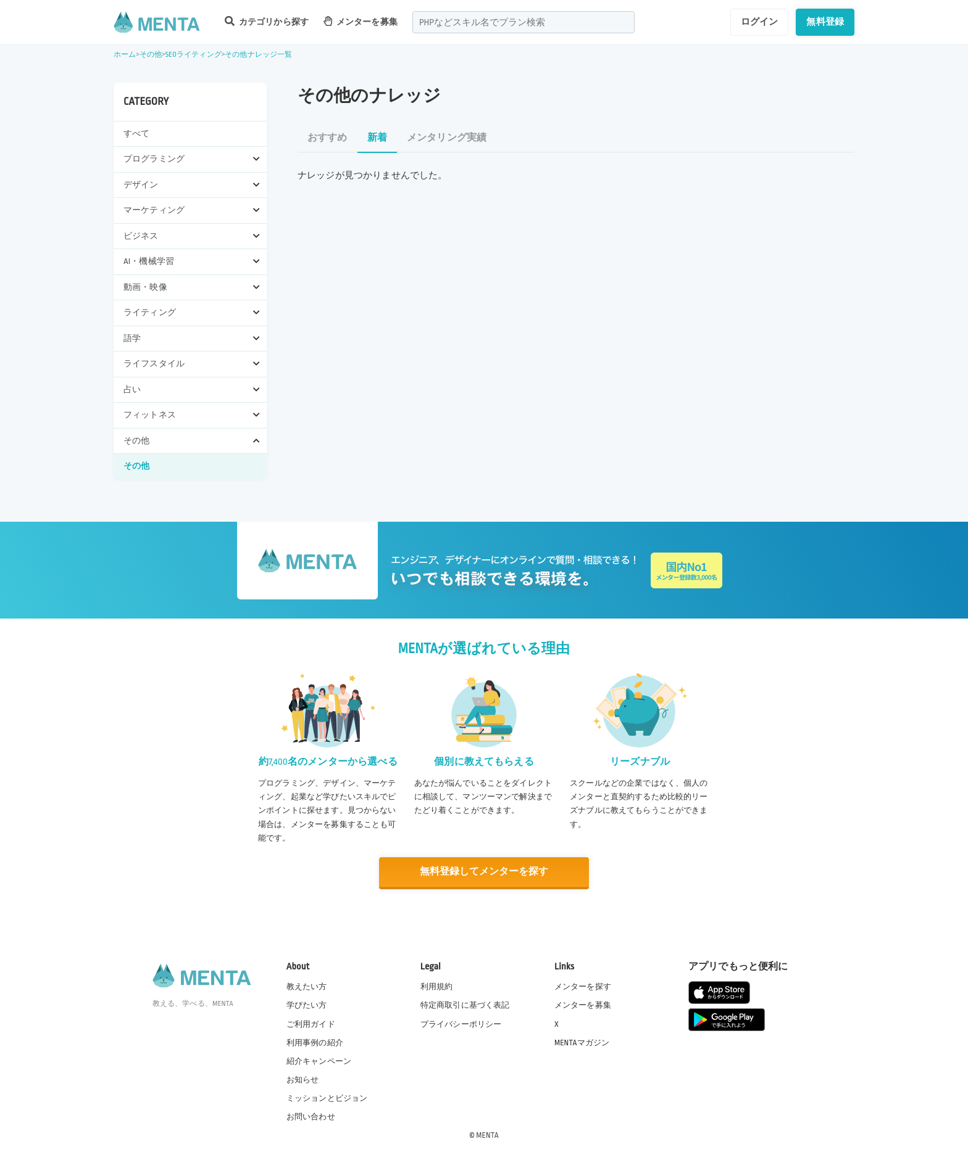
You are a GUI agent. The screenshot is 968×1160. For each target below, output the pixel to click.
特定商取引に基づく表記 (465, 1004)
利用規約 (436, 986)
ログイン (759, 22)
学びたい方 (306, 1004)
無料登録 (825, 22)
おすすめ (327, 138)
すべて (136, 133)
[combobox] (523, 22)
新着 (377, 138)
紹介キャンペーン (318, 1060)
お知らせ (302, 1079)
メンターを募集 (360, 21)
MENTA (487, 1134)
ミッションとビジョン (327, 1097)
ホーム (125, 55)
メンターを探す (582, 986)
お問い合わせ (310, 1116)
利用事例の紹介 (314, 1041)
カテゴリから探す (267, 21)
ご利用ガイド (310, 1023)
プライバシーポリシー (461, 1023)
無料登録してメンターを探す (484, 871)
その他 (151, 55)
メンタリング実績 (446, 138)
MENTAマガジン (581, 1041)
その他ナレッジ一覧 (258, 55)
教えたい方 (306, 986)
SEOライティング (193, 55)
